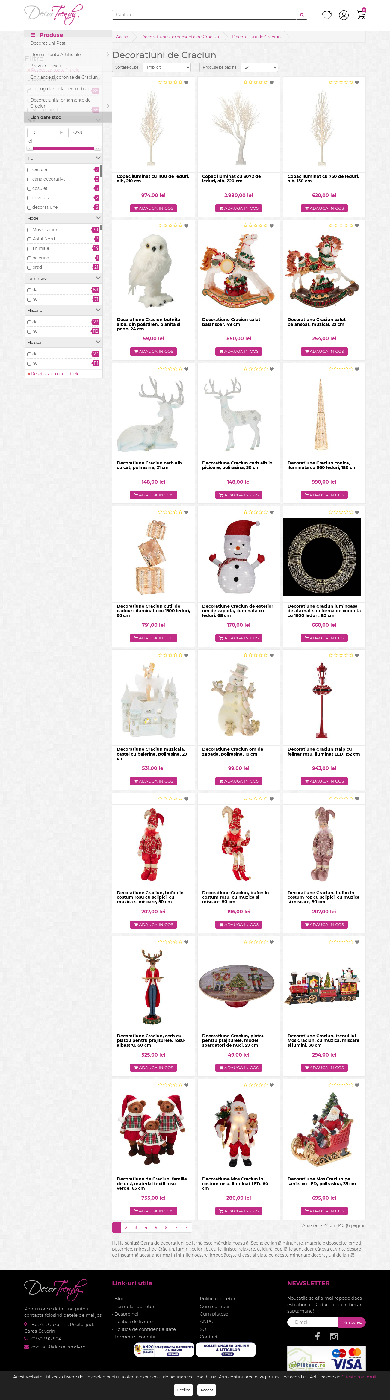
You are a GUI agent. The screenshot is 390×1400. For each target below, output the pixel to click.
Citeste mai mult (359, 1377)
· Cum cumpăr (213, 1308)
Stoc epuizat (45, 109)
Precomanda (45, 100)
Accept (206, 1390)
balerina (40, 258)
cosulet (40, 188)
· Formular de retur (133, 1308)
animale (40, 248)
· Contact (207, 1338)
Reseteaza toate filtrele (53, 70)
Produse (47, 36)
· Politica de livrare (132, 1323)
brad (37, 267)
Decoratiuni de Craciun (256, 37)
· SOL (203, 1331)
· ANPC (205, 1323)
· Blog (118, 1300)
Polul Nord (43, 239)
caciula (39, 169)
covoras (40, 197)
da (34, 289)
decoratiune (45, 207)
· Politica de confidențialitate (144, 1331)
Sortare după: (127, 67)
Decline (183, 1390)
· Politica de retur (216, 1300)
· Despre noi (125, 1315)
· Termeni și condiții (133, 1338)
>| (186, 1229)
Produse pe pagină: (220, 67)
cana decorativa (49, 179)
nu (35, 299)
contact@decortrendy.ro (58, 1348)
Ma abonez (352, 1324)
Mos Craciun (45, 229)
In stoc (39, 90)
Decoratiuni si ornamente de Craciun (180, 37)
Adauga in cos (153, 208)
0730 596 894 (46, 1340)
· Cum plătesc (212, 1315)
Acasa (122, 37)
